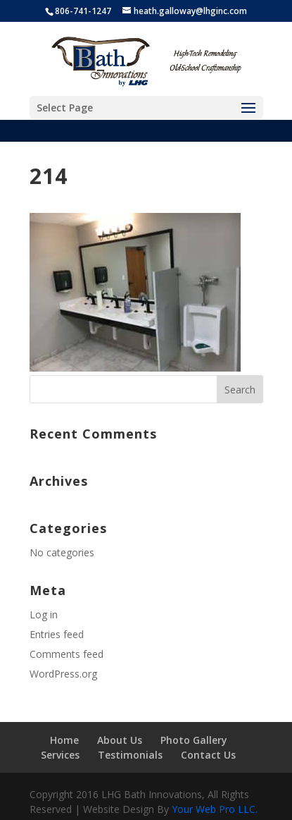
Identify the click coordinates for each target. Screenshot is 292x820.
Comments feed (66, 654)
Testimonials (130, 754)
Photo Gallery (193, 740)
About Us (119, 740)
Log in (44, 614)
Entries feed (57, 634)
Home (64, 740)
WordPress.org (63, 673)
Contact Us (208, 754)
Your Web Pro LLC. (215, 809)
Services (60, 754)
